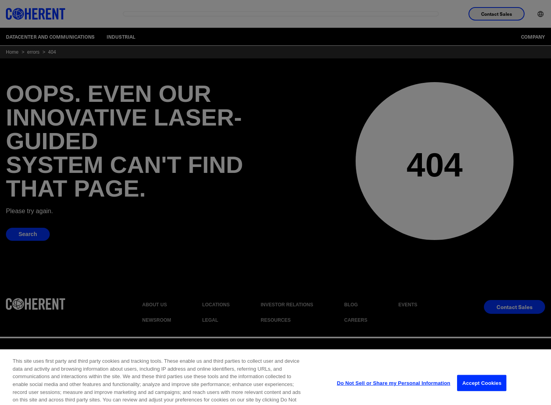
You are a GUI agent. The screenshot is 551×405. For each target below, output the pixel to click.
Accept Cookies (481, 390)
